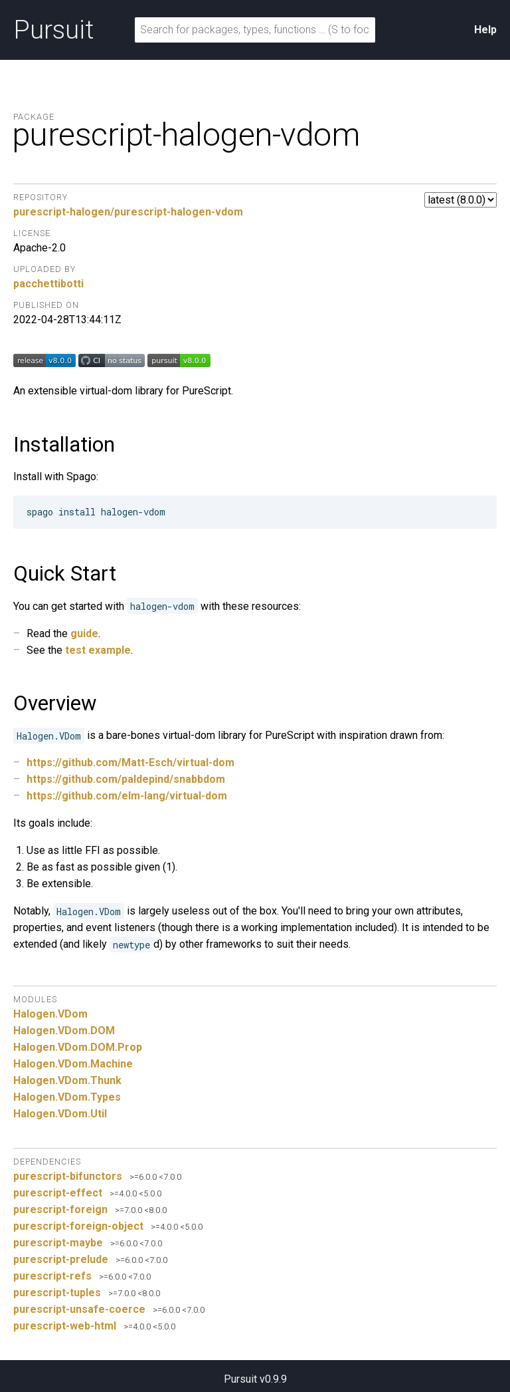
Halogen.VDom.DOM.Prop (77, 1047)
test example (98, 650)
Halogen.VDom (50, 1014)
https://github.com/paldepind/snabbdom (126, 779)
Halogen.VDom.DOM (64, 1030)
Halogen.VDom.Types (67, 1097)
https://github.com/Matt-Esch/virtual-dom (130, 762)
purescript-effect (57, 1192)
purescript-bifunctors (67, 1176)
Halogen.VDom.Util (60, 1113)
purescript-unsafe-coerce (79, 1309)
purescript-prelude (60, 1259)
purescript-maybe (58, 1242)
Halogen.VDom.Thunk (67, 1080)
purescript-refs (52, 1276)
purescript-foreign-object (78, 1226)
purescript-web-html (64, 1326)
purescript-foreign (60, 1209)
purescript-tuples (57, 1292)
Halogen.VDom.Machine (73, 1063)
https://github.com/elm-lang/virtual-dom (127, 795)
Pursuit (53, 30)
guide (84, 633)
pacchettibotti (48, 283)
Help (485, 29)
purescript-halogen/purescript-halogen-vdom (128, 212)
